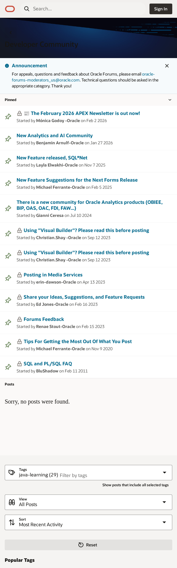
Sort (22, 519)
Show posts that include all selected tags (135, 485)
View (23, 499)
